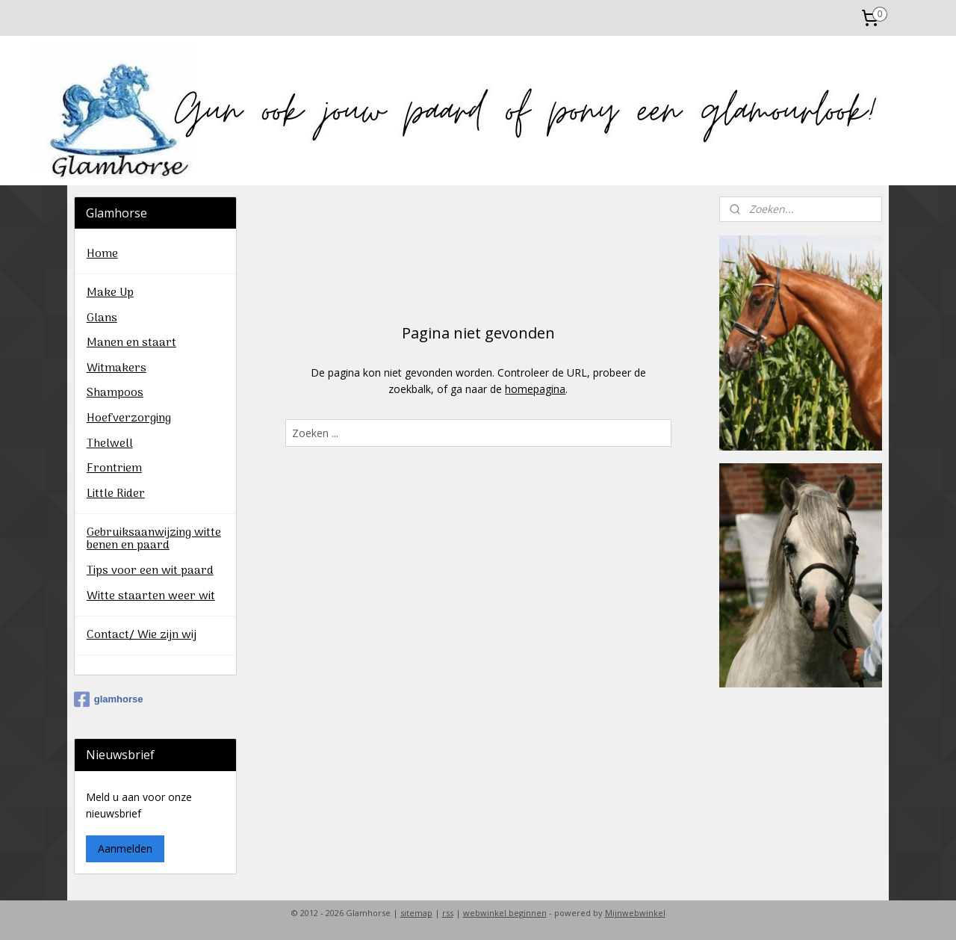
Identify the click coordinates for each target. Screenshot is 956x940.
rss (447, 912)
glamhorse (108, 699)
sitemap (416, 912)
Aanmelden (125, 848)
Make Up (110, 293)
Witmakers (116, 368)
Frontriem (114, 468)
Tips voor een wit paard (150, 571)
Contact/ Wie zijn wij (141, 635)
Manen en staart (131, 343)
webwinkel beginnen (505, 912)
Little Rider (116, 494)
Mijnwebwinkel (635, 912)
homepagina (535, 389)
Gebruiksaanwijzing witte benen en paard (154, 539)
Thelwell (110, 444)
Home (102, 254)
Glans (102, 318)
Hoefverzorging (129, 418)
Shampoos (115, 393)
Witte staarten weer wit (151, 596)
